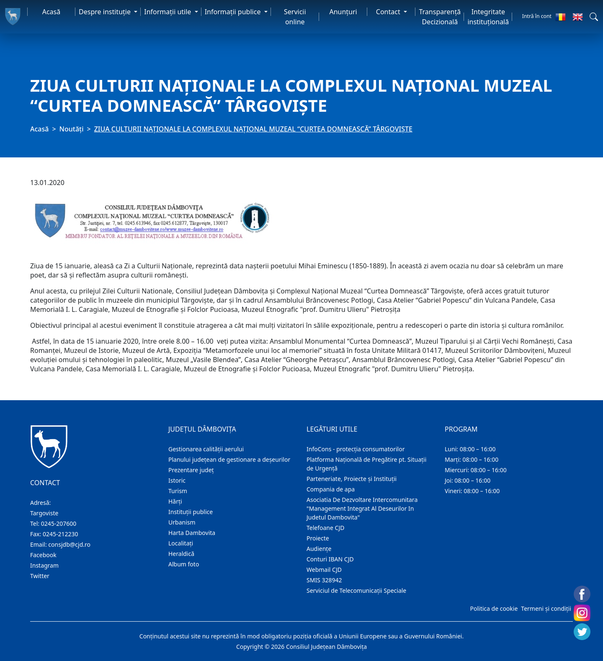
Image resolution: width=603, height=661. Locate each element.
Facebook (43, 555)
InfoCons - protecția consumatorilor (356, 449)
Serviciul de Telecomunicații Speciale (356, 590)
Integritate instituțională (488, 16)
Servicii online (295, 16)
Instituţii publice (190, 512)
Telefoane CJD (325, 528)
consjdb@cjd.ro (69, 544)
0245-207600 (59, 523)
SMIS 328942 (324, 580)
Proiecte (318, 538)
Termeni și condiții (546, 608)
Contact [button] (389, 11)
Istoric (177, 480)
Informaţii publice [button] (234, 11)
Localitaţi (180, 543)
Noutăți (71, 129)
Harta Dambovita (191, 533)
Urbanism (182, 522)
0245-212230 (60, 534)
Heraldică (181, 554)
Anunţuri (343, 11)
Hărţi (175, 501)
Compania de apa (331, 489)
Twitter (39, 576)
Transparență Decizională (440, 16)
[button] (594, 17)
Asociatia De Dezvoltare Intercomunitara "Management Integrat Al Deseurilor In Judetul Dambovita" (362, 508)
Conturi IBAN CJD (330, 559)
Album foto (183, 564)
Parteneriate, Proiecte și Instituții (352, 479)
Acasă (51, 11)
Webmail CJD (324, 570)
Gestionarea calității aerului (206, 449)
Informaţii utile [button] (168, 11)
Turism (177, 491)
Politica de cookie (494, 608)
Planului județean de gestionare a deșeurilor (229, 459)
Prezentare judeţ (191, 470)
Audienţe (319, 549)
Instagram (44, 565)
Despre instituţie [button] (105, 11)
